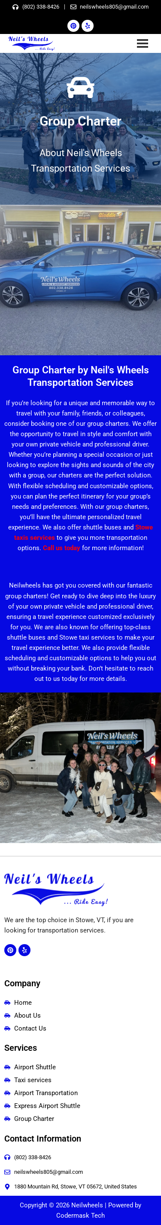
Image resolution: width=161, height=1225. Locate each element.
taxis (22, 538)
